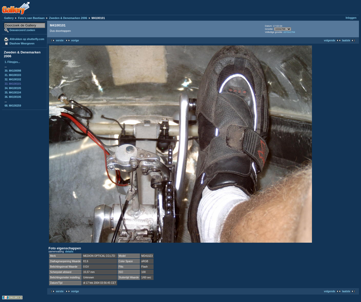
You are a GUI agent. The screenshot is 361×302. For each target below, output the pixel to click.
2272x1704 (289, 32)
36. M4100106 (13, 97)
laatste (346, 40)
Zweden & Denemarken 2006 (68, 18)
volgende (329, 40)
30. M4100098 (13, 70)
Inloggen (351, 17)
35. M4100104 (13, 92)
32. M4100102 (13, 79)
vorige (75, 40)
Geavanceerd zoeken (22, 30)
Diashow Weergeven (22, 43)
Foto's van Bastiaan (31, 18)
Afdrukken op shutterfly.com (27, 39)
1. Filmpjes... (12, 62)
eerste (59, 40)
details (69, 251)
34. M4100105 (13, 88)
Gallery (9, 18)
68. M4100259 (13, 105)
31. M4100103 (13, 75)
